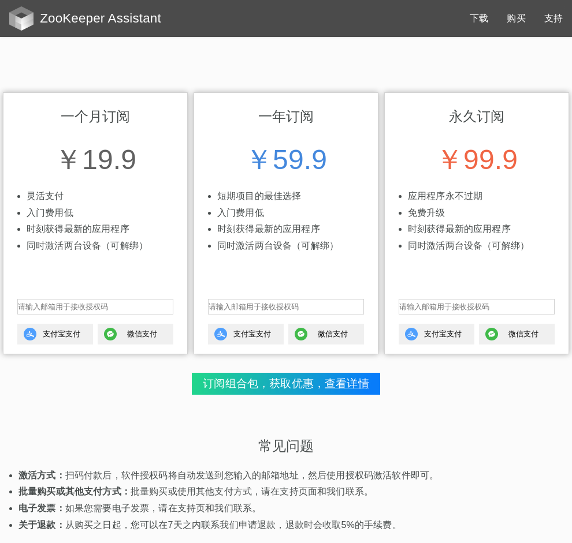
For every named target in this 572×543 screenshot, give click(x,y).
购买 (516, 18)
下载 (479, 18)
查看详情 (347, 383)
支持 (553, 18)
